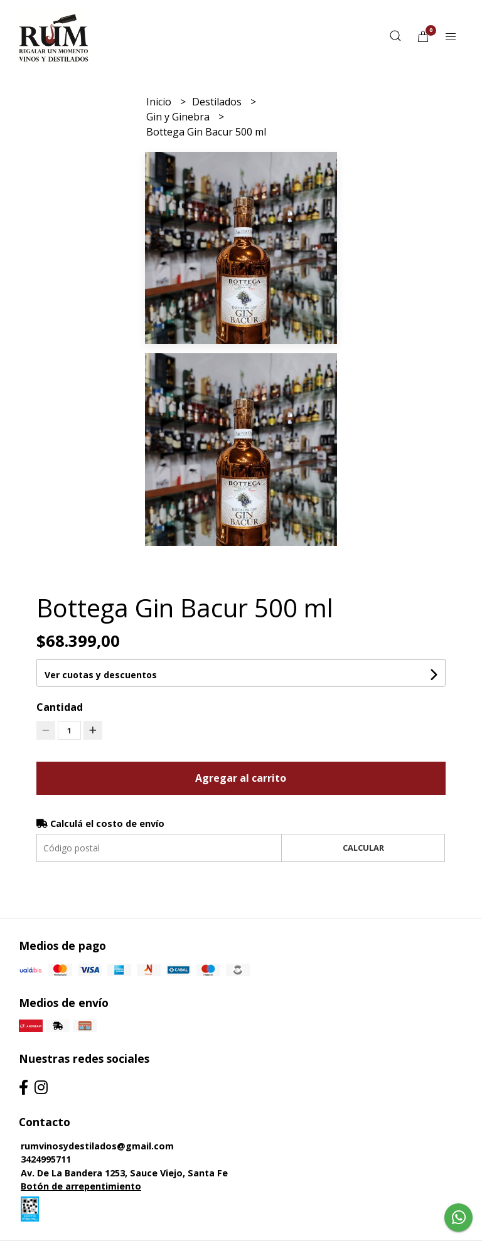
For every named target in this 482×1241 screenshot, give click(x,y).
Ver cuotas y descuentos (101, 675)
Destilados (218, 102)
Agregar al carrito (240, 778)
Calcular (363, 847)
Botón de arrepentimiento (81, 1186)
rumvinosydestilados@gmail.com (97, 1146)
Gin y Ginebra (179, 117)
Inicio (160, 102)
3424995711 (46, 1159)
